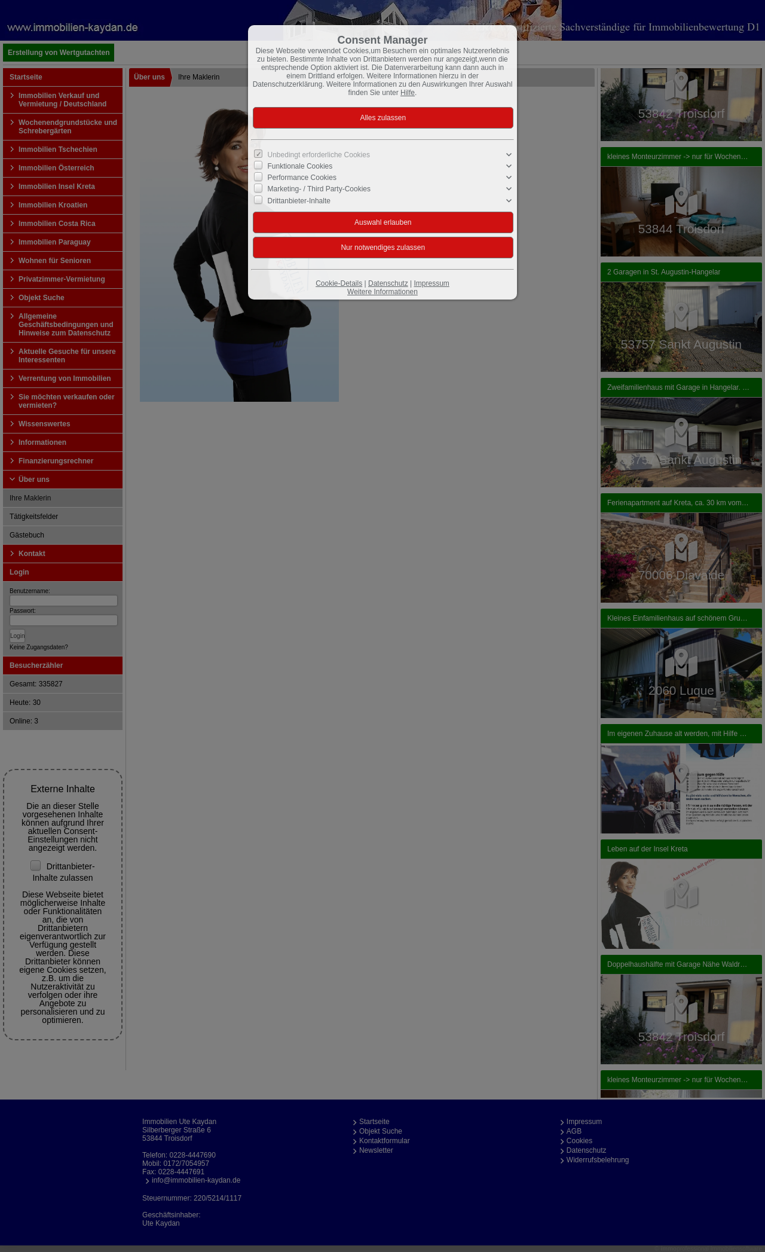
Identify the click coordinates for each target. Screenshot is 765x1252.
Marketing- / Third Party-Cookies (319, 189)
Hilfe (407, 92)
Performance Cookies (302, 177)
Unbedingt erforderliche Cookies (319, 155)
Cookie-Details (339, 283)
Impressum (431, 283)
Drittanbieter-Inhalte (299, 200)
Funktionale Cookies (300, 166)
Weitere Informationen (382, 292)
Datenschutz (388, 283)
